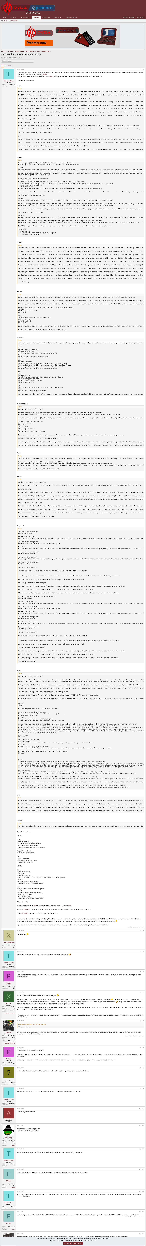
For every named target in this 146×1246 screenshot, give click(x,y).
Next (9, 65)
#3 (143, 951)
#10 (143, 1108)
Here (45, 74)
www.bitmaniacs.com (9, 1013)
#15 (143, 1211)
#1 (143, 69)
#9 (143, 1088)
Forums (36, 17)
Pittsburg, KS (11, 1040)
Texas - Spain (11, 1010)
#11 (143, 1125)
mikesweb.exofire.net (9, 1043)
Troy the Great (7, 57)
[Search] (140, 17)
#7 (143, 1047)
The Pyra (13, 17)
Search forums (13, 21)
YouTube (26, 909)
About (5, 17)
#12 (143, 1149)
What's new (46, 17)
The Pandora (24, 17)
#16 (143, 1233)
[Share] (140, 69)
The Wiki (25, 913)
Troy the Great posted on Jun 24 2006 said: (30, 1024)
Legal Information (71, 17)
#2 (143, 930)
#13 (143, 1169)
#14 (143, 1191)
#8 (143, 1067)
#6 (143, 1020)
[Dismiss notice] (143, 26)
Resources (57, 17)
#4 (143, 971)
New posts (4, 21)
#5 (143, 992)
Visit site (13, 1145)
